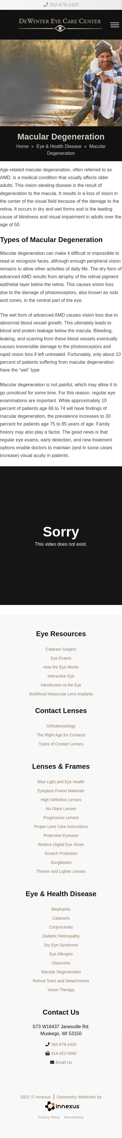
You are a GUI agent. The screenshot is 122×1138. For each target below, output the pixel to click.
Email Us (61, 1062)
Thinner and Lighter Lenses (60, 871)
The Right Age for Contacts (61, 735)
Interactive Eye (61, 676)
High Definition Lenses (61, 799)
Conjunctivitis (61, 927)
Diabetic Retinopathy (61, 936)
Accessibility (74, 1117)
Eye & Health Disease (59, 146)
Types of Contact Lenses (61, 744)
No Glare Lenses (61, 808)
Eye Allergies (61, 954)
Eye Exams (61, 658)
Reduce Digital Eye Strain (61, 844)
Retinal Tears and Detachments (61, 981)
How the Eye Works (61, 667)
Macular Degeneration (61, 972)
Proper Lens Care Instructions (61, 826)
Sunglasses (60, 862)
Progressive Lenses (61, 817)
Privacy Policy (49, 1117)
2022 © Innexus (61, 1097)
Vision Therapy (61, 989)
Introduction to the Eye (61, 685)
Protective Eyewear (61, 835)
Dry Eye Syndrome (61, 945)
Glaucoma (61, 963)
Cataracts (61, 918)
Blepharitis (61, 909)
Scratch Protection (60, 853)
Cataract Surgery (61, 649)
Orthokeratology (61, 726)
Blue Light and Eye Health (61, 781)
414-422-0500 (60, 1053)
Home (22, 146)
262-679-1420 (61, 4)
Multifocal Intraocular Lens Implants (61, 694)
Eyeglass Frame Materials (61, 790)
